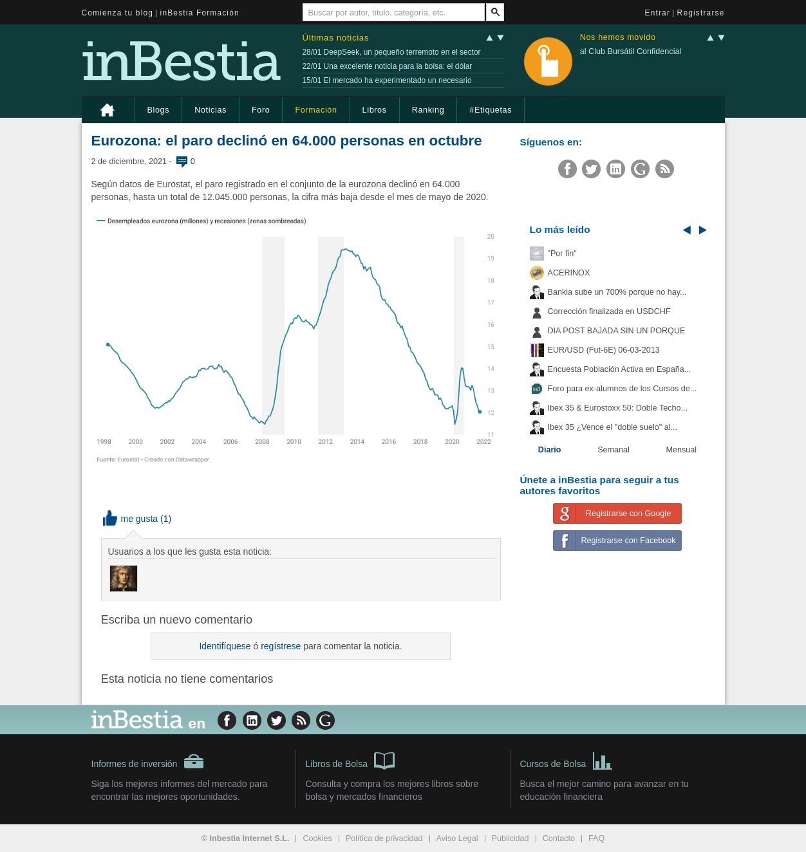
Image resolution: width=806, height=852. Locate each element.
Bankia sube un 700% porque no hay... (617, 292)
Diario (549, 449)
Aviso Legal (457, 838)
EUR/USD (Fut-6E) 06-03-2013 (604, 350)
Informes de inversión (148, 761)
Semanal (613, 449)
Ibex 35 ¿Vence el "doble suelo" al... (612, 427)
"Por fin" (562, 253)
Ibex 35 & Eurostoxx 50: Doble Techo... (618, 407)
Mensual (681, 449)
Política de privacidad (384, 838)
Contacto (559, 838)
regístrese (281, 646)
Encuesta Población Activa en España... (619, 369)
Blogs (158, 110)
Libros (374, 110)
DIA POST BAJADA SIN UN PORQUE (617, 330)
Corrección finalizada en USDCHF (609, 311)
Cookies (317, 838)
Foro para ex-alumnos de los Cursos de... (622, 388)
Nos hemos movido (618, 37)
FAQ (596, 838)
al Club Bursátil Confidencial (631, 51)
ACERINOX (569, 272)
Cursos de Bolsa (567, 760)
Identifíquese (224, 646)
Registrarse (701, 12)
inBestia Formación (199, 12)
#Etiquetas (490, 110)
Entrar (658, 12)
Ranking (428, 110)
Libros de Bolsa (350, 760)
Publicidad (510, 838)
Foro (261, 110)
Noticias (210, 110)
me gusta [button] (130, 519)
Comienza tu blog (118, 12)
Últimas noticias (336, 37)
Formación (316, 110)
